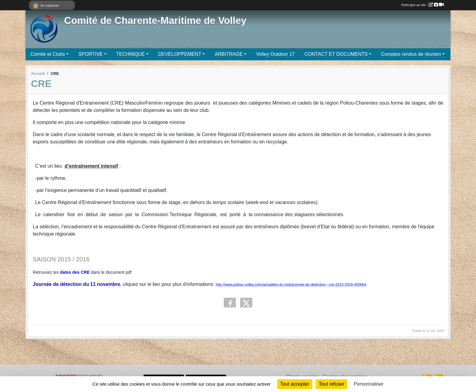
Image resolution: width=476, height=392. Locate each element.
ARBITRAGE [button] (229, 54)
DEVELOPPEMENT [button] (179, 54)
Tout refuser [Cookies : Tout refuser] (331, 384)
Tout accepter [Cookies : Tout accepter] (294, 384)
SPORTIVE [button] (90, 54)
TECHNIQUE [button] (130, 54)
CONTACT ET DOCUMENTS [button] (336, 54)
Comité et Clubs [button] (47, 54)
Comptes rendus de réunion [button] (411, 54)
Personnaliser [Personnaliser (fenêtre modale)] (369, 384)
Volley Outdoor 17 (275, 54)
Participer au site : (422, 5)
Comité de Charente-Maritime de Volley (155, 20)
